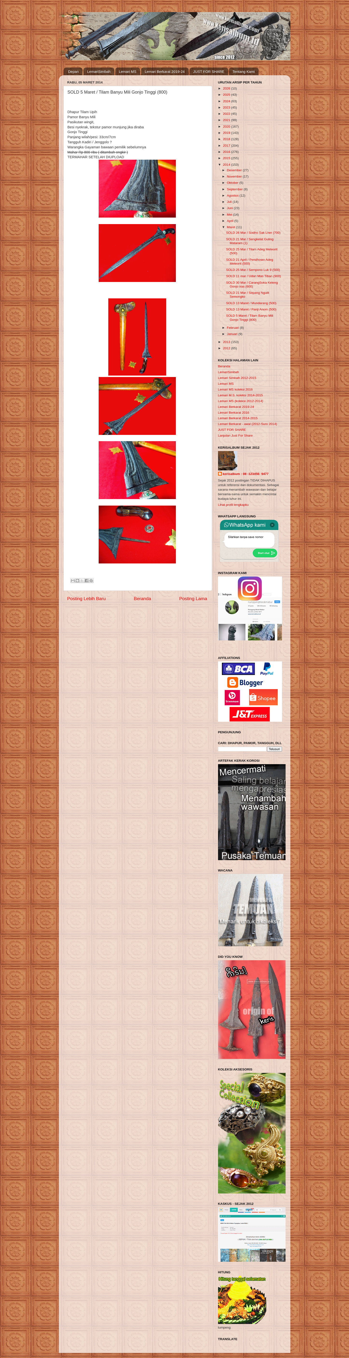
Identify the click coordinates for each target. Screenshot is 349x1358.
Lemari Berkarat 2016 (233, 412)
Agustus (233, 195)
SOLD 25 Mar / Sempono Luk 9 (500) (253, 270)
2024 (227, 101)
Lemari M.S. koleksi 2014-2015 (240, 395)
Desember (235, 170)
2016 (227, 152)
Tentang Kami (244, 71)
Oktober (233, 183)
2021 (227, 120)
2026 (227, 88)
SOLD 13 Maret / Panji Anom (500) (251, 309)
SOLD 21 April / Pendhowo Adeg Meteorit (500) (249, 261)
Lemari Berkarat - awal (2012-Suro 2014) (247, 424)
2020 (227, 126)
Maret (231, 227)
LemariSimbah (98, 71)
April (230, 221)
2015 (227, 158)
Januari (233, 334)
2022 (227, 114)
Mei (230, 214)
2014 (227, 164)
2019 (227, 133)
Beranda (142, 598)
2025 (227, 94)
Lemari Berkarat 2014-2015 (238, 418)
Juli (230, 202)
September (235, 189)
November (235, 176)
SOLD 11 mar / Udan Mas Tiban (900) (253, 276)
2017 (227, 145)
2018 (227, 139)
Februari (233, 327)
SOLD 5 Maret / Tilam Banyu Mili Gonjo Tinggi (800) (249, 317)
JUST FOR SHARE (208, 71)
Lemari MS (128, 71)
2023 (227, 107)
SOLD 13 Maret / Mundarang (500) (251, 303)
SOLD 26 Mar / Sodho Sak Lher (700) (253, 232)
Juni (230, 208)
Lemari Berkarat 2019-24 (165, 71)
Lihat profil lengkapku (233, 505)
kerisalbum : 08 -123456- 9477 (246, 474)
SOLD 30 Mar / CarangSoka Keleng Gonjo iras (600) (252, 284)
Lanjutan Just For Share (235, 435)
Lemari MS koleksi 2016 (235, 389)
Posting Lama (193, 598)
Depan (73, 71)
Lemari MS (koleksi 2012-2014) (240, 401)
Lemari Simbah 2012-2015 (237, 378)
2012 (227, 348)
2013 (227, 342)
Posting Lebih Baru (86, 598)
